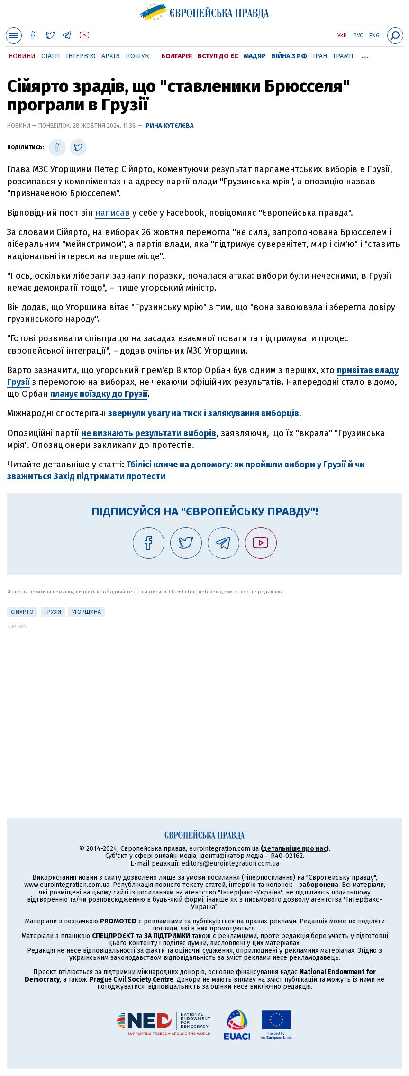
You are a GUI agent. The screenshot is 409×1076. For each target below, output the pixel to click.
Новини (22, 56)
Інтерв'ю (81, 56)
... (365, 54)
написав (112, 213)
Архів (110, 56)
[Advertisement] (204, 695)
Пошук (137, 56)
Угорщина (86, 612)
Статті (50, 56)
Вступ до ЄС (218, 56)
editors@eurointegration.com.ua (230, 863)
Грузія (53, 612)
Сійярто (22, 612)
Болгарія (176, 56)
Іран (320, 56)
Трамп (343, 56)
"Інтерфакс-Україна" (250, 892)
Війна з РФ (289, 56)
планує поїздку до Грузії (98, 394)
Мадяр (255, 56)
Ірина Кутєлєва (169, 125)
